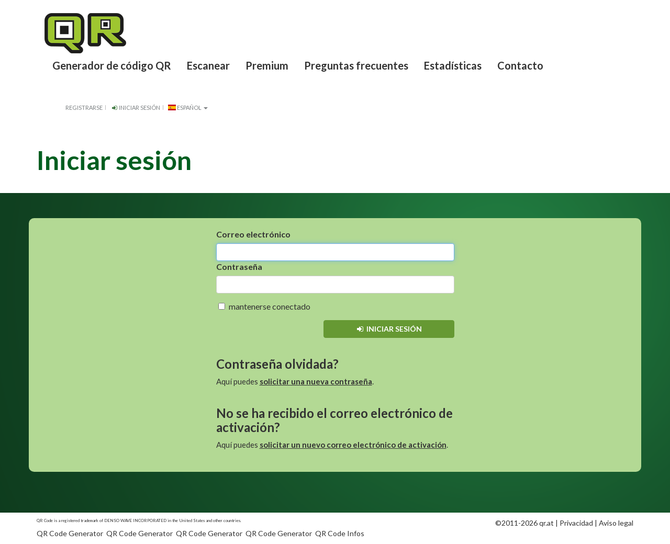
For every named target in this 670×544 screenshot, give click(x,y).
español (188, 107)
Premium (266, 65)
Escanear (208, 65)
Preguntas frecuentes (356, 65)
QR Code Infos (339, 533)
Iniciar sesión (135, 107)
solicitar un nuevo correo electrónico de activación (353, 444)
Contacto (520, 65)
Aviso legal (616, 522)
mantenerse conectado (264, 306)
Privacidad (576, 522)
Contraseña (239, 266)
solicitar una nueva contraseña (316, 381)
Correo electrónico (253, 234)
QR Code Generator (70, 533)
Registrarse (84, 107)
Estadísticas (453, 65)
